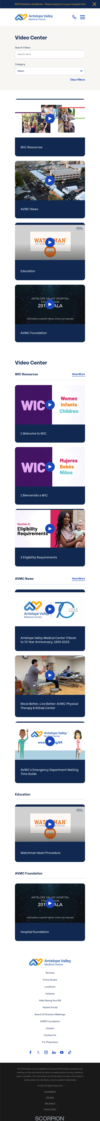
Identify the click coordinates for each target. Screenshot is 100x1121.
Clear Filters (77, 79)
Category (20, 64)
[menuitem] (50, 1092)
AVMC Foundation (50, 1021)
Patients (50, 993)
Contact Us (50, 1035)
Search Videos (22, 47)
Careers (50, 1028)
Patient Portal (50, 1007)
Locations (50, 986)
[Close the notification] (94, 4)
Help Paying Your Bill (50, 1000)
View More (78, 374)
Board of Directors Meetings (50, 1014)
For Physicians (50, 1042)
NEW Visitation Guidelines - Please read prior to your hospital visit (50, 4)
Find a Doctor (50, 979)
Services (50, 972)
